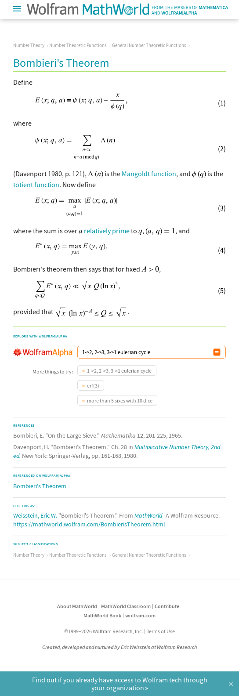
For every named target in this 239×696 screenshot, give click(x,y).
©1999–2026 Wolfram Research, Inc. (103, 631)
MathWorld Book (102, 615)
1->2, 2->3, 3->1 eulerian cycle (119, 370)
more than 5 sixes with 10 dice (119, 400)
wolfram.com (140, 615)
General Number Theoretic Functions (149, 45)
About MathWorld (77, 606)
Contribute (167, 606)
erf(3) (93, 385)
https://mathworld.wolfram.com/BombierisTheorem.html (89, 524)
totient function (36, 184)
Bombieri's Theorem (39, 486)
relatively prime (107, 230)
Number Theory (28, 45)
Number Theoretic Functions (78, 45)
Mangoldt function (149, 173)
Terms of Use (161, 631)
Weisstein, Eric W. (35, 515)
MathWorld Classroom (126, 606)
